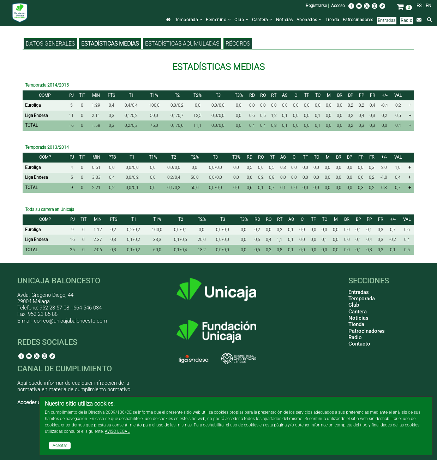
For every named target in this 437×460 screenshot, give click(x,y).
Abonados (309, 19)
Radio (407, 20)
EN (428, 5)
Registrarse (316, 5)
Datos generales (50, 43)
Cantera (262, 19)
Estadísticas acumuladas (182, 43)
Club (241, 19)
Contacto (359, 344)
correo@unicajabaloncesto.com (70, 321)
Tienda (332, 19)
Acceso (338, 5)
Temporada (189, 19)
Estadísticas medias (110, 43)
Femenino (218, 19)
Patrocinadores (358, 19)
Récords (238, 43)
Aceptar (60, 445)
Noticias (284, 19)
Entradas (387, 20)
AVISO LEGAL (117, 431)
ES (419, 5)
